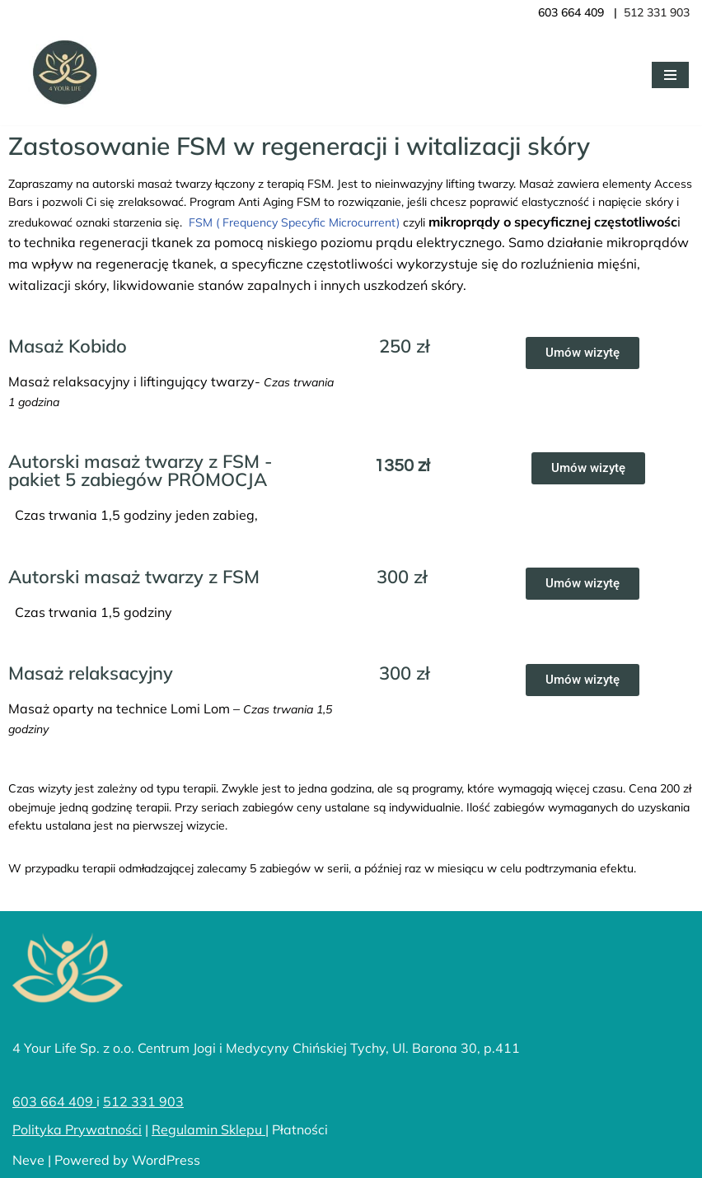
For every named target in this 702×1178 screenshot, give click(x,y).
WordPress (166, 1160)
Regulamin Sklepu (208, 1129)
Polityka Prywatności (77, 1129)
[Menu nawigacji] (670, 75)
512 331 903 (143, 1101)
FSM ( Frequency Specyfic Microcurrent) (292, 222)
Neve (28, 1160)
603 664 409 (54, 1101)
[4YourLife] (61, 75)
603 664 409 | (581, 12)
